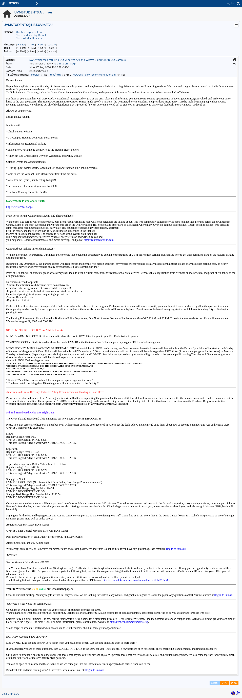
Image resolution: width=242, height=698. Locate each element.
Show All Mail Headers (29, 38)
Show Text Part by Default (31, 35)
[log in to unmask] (64, 63)
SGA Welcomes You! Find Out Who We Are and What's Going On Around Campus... (78, 59)
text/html (55, 74)
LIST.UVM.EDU (10, 693)
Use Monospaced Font (29, 32)
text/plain (34, 74)
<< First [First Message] (21, 44)
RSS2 (234, 683)
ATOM (214, 683)
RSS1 (225, 683)
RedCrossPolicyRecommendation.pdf (93, 74)
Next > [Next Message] (41, 44)
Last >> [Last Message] (52, 44)
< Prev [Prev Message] (31, 44)
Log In (230, 3)
